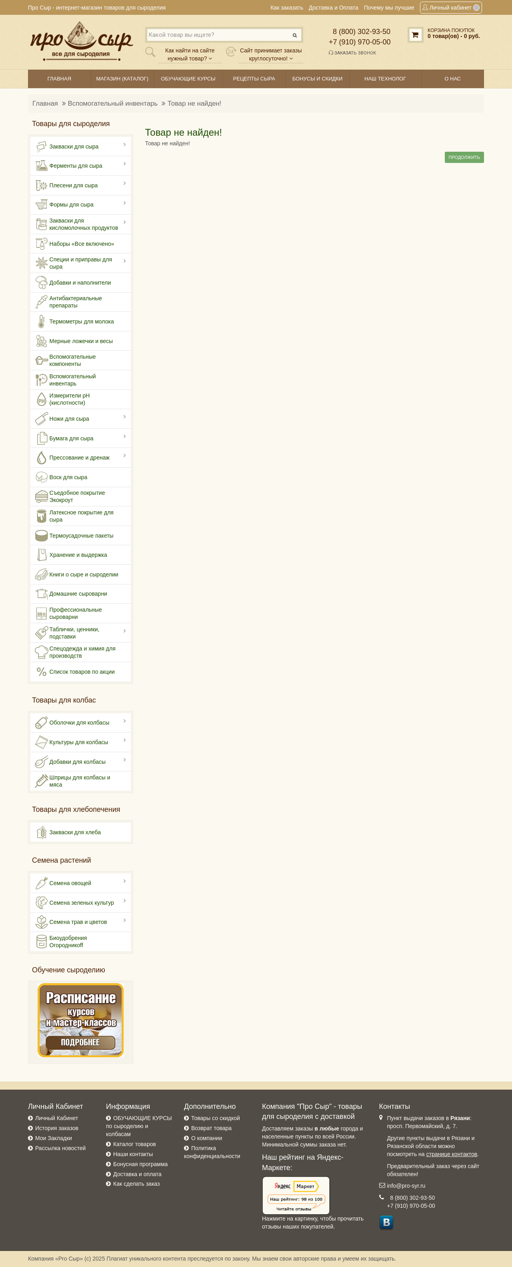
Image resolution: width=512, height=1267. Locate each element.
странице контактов (452, 1154)
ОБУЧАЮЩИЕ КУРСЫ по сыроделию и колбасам (139, 1126)
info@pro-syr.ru (406, 1186)
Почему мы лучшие (389, 7)
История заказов (56, 1128)
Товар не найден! (195, 103)
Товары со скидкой (215, 1118)
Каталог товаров (134, 1144)
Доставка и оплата (137, 1174)
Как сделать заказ (136, 1184)
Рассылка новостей (60, 1148)
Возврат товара (211, 1128)
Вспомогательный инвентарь (113, 103)
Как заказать (286, 7)
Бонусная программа (140, 1164)
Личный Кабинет (56, 1118)
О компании (206, 1138)
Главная (45, 103)
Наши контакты (133, 1154)
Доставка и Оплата (333, 7)
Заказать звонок (352, 53)
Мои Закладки (53, 1138)
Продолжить (464, 157)
